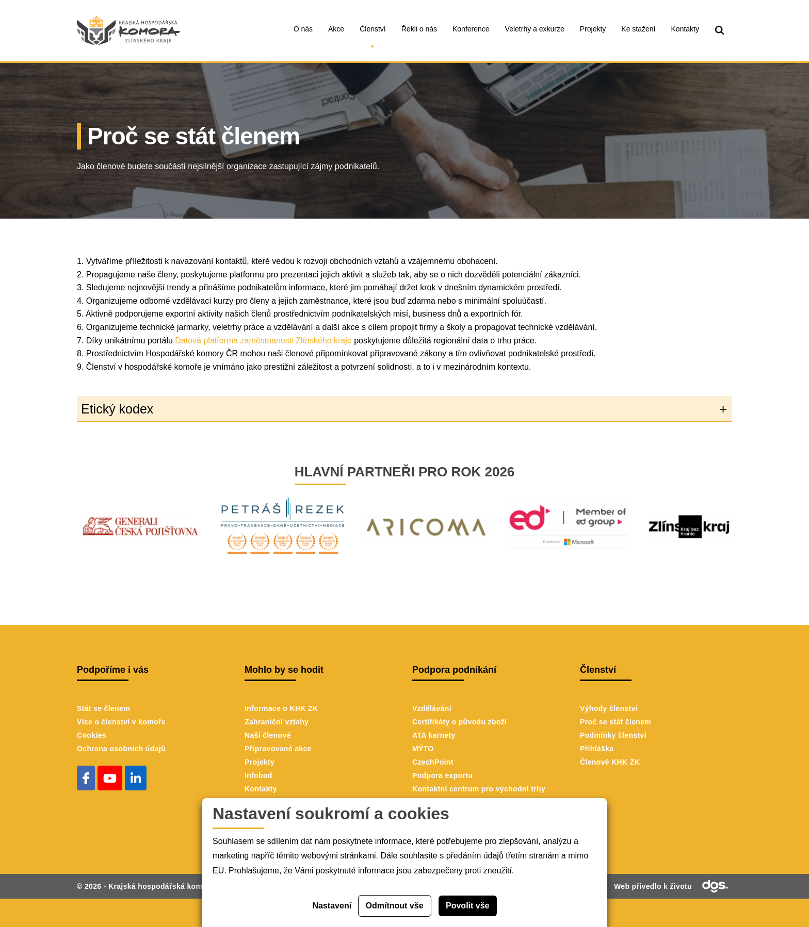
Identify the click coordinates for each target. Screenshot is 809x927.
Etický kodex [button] (117, 409)
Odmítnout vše (395, 905)
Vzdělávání (431, 708)
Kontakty (261, 789)
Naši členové (268, 735)
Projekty (259, 762)
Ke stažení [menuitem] (638, 29)
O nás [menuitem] (303, 29)
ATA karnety (434, 735)
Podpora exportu (442, 775)
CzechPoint (433, 762)
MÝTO (423, 748)
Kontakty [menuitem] (685, 29)
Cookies (91, 735)
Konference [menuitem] (471, 29)
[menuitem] (719, 30)
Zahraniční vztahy (277, 722)
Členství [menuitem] (373, 29)
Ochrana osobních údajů (121, 748)
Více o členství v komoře (121, 722)
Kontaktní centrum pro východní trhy (478, 789)
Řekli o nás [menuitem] (419, 29)
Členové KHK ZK (610, 762)
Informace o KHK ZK (281, 708)
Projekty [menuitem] (593, 29)
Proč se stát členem (615, 722)
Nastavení (332, 905)
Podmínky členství (613, 735)
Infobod (258, 775)
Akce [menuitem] (336, 29)
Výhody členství (609, 708)
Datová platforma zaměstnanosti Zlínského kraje (263, 340)
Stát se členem (103, 708)
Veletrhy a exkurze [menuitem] (534, 29)
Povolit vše (467, 905)
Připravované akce (278, 748)
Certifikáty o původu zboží (459, 722)
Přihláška (596, 748)
